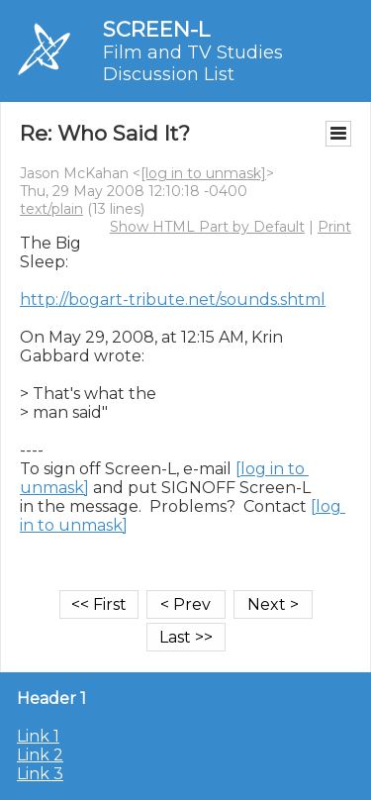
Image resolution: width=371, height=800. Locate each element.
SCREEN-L (156, 29)
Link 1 (38, 736)
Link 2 (40, 755)
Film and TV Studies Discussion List (193, 63)
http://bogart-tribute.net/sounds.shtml (172, 299)
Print (334, 227)
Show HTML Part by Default (207, 227)
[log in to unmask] (203, 173)
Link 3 (40, 773)
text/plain (51, 209)
